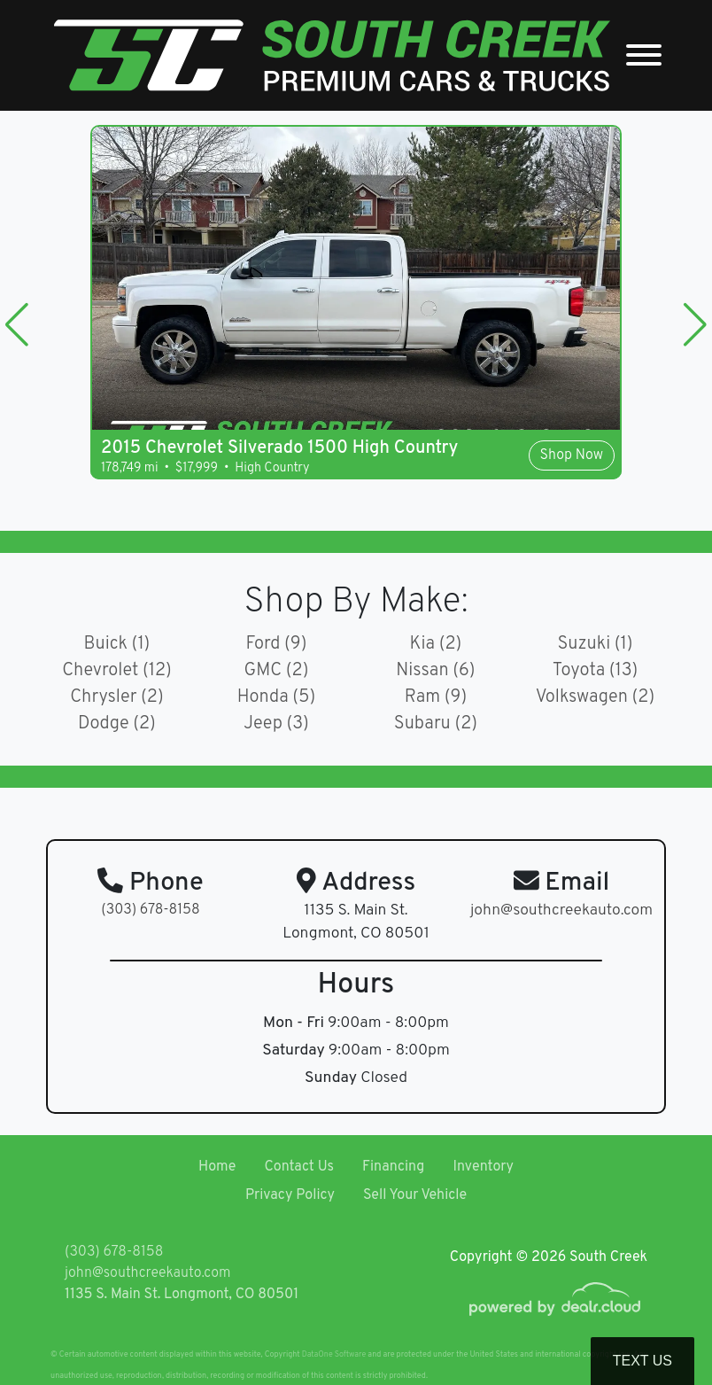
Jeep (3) (276, 723)
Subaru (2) (435, 723)
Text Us (642, 1360)
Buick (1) (117, 644)
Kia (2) (436, 644)
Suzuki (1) (594, 644)
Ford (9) (276, 644)
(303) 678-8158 (150, 910)
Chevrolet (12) (117, 670)
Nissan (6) (435, 670)
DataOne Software (334, 1354)
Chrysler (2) (117, 697)
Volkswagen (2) (595, 697)
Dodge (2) (117, 723)
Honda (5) (276, 697)
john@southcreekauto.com (147, 1273)
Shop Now (571, 455)
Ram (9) (436, 697)
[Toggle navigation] (644, 55)
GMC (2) (276, 670)
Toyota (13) (595, 670)
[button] (17, 324)
